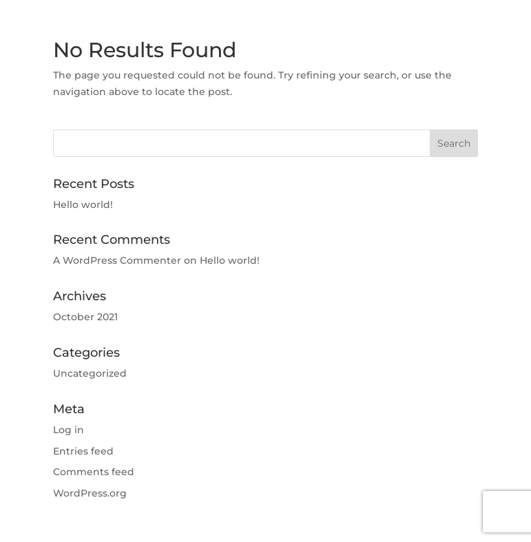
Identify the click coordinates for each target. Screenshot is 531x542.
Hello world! (83, 204)
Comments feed (93, 472)
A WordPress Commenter (117, 260)
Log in (68, 430)
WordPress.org (90, 493)
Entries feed (83, 451)
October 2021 (85, 317)
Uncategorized (90, 373)
